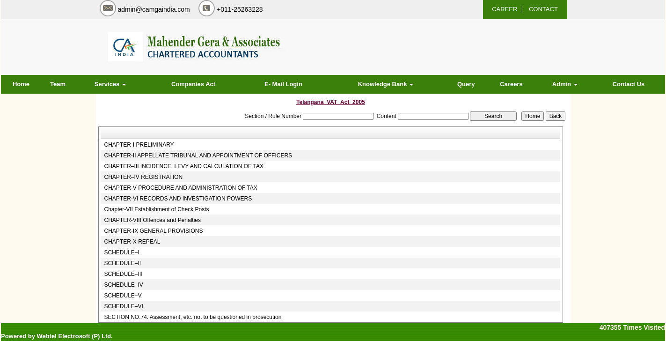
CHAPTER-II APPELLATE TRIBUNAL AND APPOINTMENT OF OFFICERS (198, 155)
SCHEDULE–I (121, 252)
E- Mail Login (283, 84)
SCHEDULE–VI (123, 306)
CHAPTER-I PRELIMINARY (139, 144)
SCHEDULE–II (122, 263)
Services (110, 84)
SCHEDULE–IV (123, 285)
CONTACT (543, 9)
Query (466, 84)
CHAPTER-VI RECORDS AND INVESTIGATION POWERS (178, 198)
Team (58, 84)
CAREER (504, 9)
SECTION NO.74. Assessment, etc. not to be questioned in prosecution (192, 317)
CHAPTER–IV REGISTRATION (143, 177)
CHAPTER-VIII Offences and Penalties (152, 220)
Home (21, 84)
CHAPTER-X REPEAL (132, 241)
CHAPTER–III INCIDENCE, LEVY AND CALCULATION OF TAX (183, 166)
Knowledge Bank (385, 84)
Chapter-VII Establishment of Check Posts (156, 209)
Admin (565, 84)
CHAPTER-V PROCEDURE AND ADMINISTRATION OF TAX (180, 188)
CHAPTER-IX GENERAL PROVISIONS (153, 231)
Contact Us (629, 84)
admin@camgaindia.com (154, 9)
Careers (511, 84)
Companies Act (193, 84)
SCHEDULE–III (123, 274)
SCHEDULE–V (122, 295)
